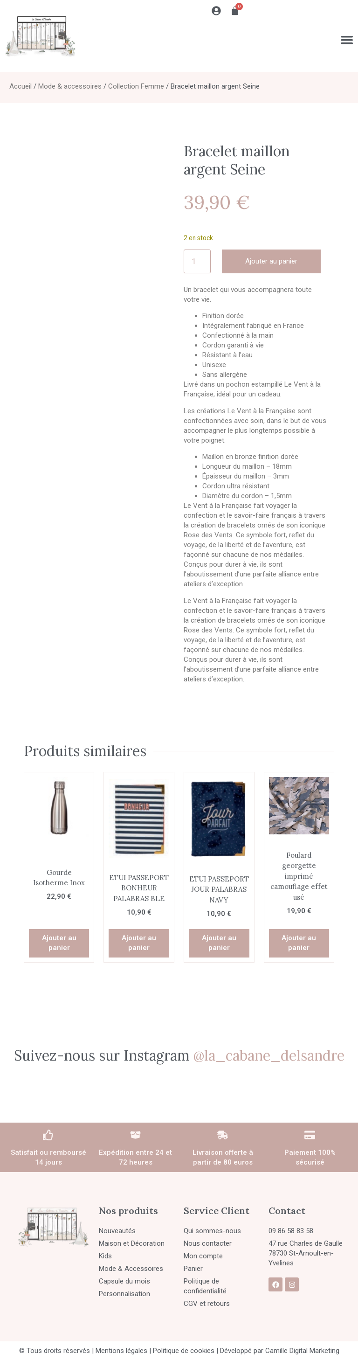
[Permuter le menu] (346, 40)
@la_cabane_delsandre (268, 1055)
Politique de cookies (183, 1350)
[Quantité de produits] (197, 261)
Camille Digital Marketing (302, 1350)
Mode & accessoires (70, 86)
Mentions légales (121, 1350)
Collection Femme (136, 86)
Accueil (20, 86)
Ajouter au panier (271, 261)
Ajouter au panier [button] (59, 943)
